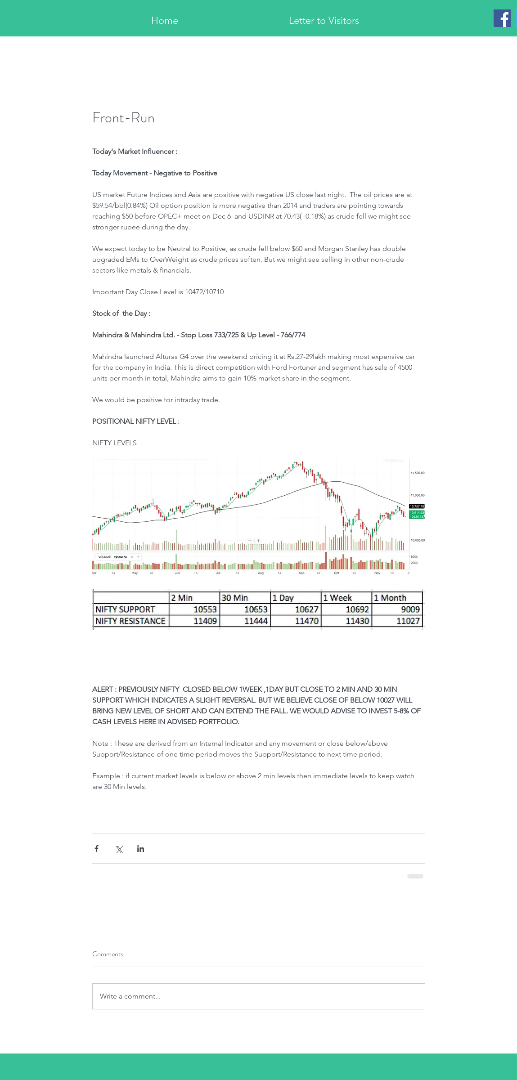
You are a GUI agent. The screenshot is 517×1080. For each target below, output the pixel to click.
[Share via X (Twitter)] (118, 848)
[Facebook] (502, 18)
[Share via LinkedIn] (140, 848)
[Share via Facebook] (96, 848)
